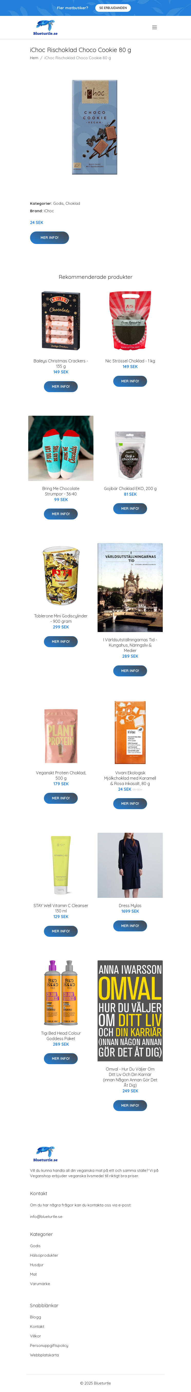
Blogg (35, 1317)
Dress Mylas (130, 905)
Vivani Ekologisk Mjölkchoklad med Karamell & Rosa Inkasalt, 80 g (130, 778)
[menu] (155, 27)
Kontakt (37, 1326)
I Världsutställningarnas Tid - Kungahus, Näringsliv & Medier (130, 645)
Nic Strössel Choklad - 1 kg (130, 360)
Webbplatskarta (44, 1355)
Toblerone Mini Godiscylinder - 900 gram (61, 618)
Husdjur (37, 1264)
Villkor (35, 1336)
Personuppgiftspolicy (49, 1345)
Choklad (72, 203)
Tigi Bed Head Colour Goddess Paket (61, 1036)
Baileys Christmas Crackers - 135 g (61, 363)
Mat (33, 1274)
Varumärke (40, 1283)
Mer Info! (50, 237)
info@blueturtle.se (46, 1216)
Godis (58, 203)
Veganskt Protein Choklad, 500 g (61, 775)
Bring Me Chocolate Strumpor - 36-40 (60, 491)
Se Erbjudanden (113, 8)
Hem (34, 57)
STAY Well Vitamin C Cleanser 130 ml (61, 908)
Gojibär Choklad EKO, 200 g (130, 488)
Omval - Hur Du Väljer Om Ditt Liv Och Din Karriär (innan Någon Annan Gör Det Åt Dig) (130, 1077)
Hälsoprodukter (44, 1255)
